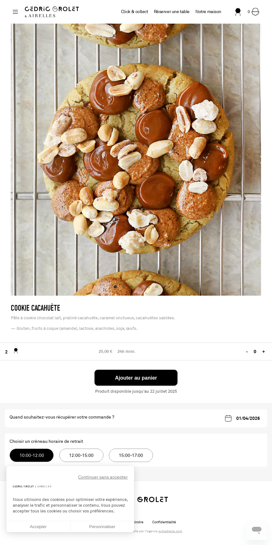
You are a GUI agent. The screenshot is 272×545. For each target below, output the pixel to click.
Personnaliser (102, 526)
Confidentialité (164, 522)
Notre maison (208, 11)
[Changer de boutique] (15, 11)
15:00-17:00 (131, 455)
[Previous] (10, 160)
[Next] (262, 160)
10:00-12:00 (31, 455)
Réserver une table (172, 11)
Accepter (38, 526)
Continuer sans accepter (103, 477)
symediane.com (170, 531)
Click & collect (134, 11)
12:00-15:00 (81, 455)
